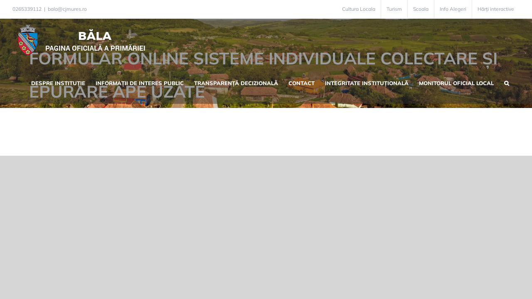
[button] (517, 82)
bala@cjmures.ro (67, 9)
